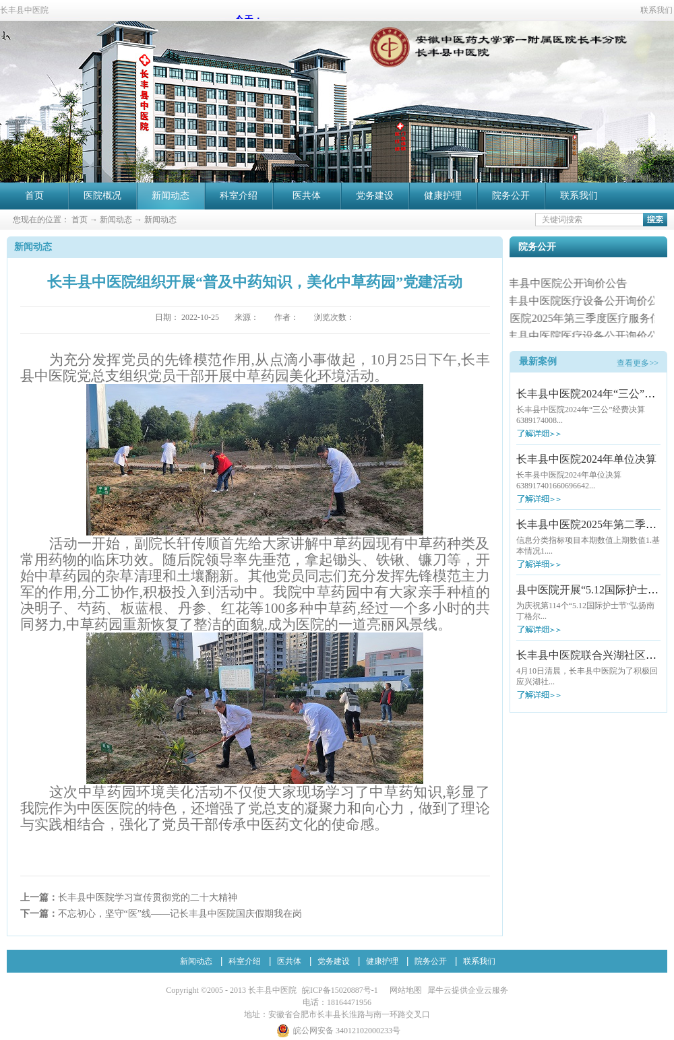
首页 (34, 196)
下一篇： (161, 914)
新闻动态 (116, 219)
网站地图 (404, 990)
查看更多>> (637, 363)
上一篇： (128, 897)
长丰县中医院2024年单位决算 (586, 459)
